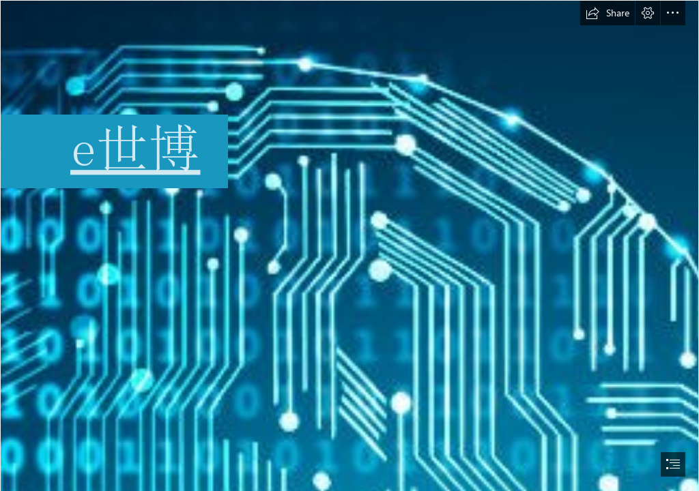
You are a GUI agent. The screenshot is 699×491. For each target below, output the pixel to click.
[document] (349, 245)
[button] (607, 13)
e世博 (135, 148)
